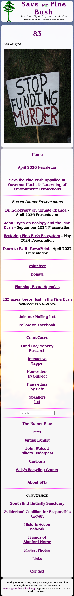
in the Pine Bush (49, 299)
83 (37, 34)
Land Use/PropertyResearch (37, 348)
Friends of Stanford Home (37, 539)
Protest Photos (37, 550)
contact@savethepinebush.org (19, 588)
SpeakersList (37, 399)
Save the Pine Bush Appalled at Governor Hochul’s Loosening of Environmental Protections (37, 184)
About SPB (37, 482)
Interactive (37, 359)
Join (23, 317)
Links (37, 558)
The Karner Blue (37, 423)
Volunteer (37, 266)
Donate (37, 274)
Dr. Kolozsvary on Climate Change (36, 210)
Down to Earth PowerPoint (26, 248)
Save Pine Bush (43, 8)
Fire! (37, 432)
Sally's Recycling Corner (37, 470)
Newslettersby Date (37, 386)
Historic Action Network (37, 526)
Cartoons (37, 461)
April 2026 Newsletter (37, 167)
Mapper (37, 363)
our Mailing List (41, 317)
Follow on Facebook (37, 325)
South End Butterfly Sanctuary (37, 503)
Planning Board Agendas (37, 287)
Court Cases (37, 337)
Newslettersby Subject (37, 374)
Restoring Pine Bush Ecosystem (32, 236)
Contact (37, 571)
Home (37, 154)
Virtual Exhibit (37, 440)
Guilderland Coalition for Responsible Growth (37, 514)
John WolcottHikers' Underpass (37, 450)
